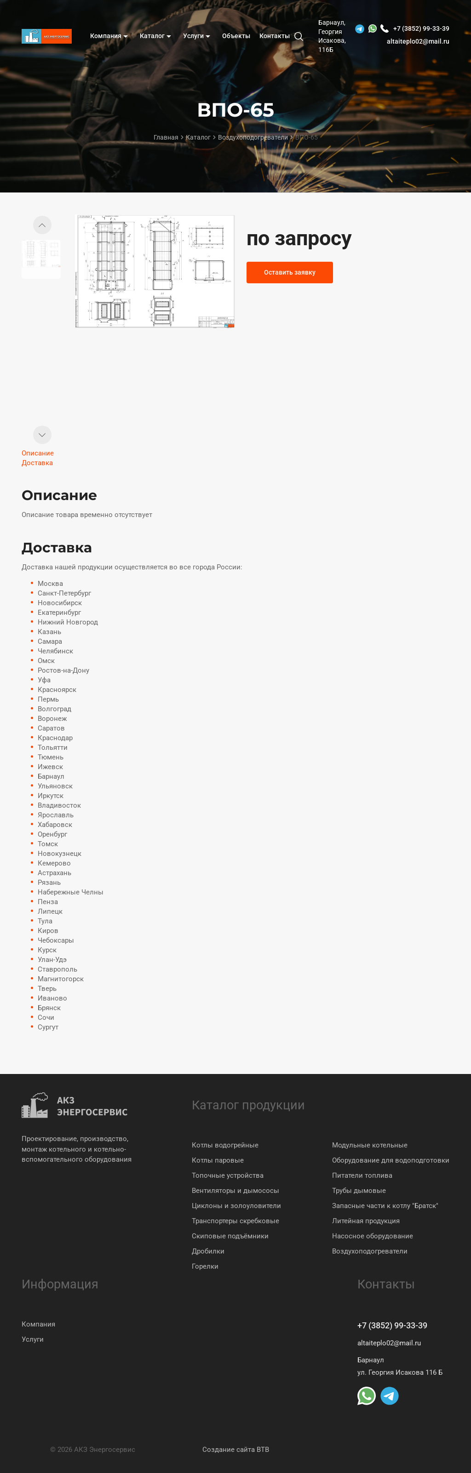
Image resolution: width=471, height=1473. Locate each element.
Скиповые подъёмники (230, 1236)
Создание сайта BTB (235, 1449)
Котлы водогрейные (225, 1145)
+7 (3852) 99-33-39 (392, 1325)
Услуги (33, 1339)
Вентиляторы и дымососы (235, 1190)
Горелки (205, 1266)
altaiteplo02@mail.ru (418, 41)
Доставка (37, 463)
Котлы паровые (218, 1160)
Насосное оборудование (372, 1236)
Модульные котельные (370, 1145)
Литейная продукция (366, 1221)
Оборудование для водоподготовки (390, 1160)
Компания (38, 1324)
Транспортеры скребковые (235, 1221)
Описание (38, 453)
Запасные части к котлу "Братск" (385, 1206)
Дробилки (208, 1251)
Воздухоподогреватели (370, 1251)
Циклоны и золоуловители (236, 1206)
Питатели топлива (362, 1175)
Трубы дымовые (359, 1190)
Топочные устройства (228, 1175)
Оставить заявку (290, 272)
